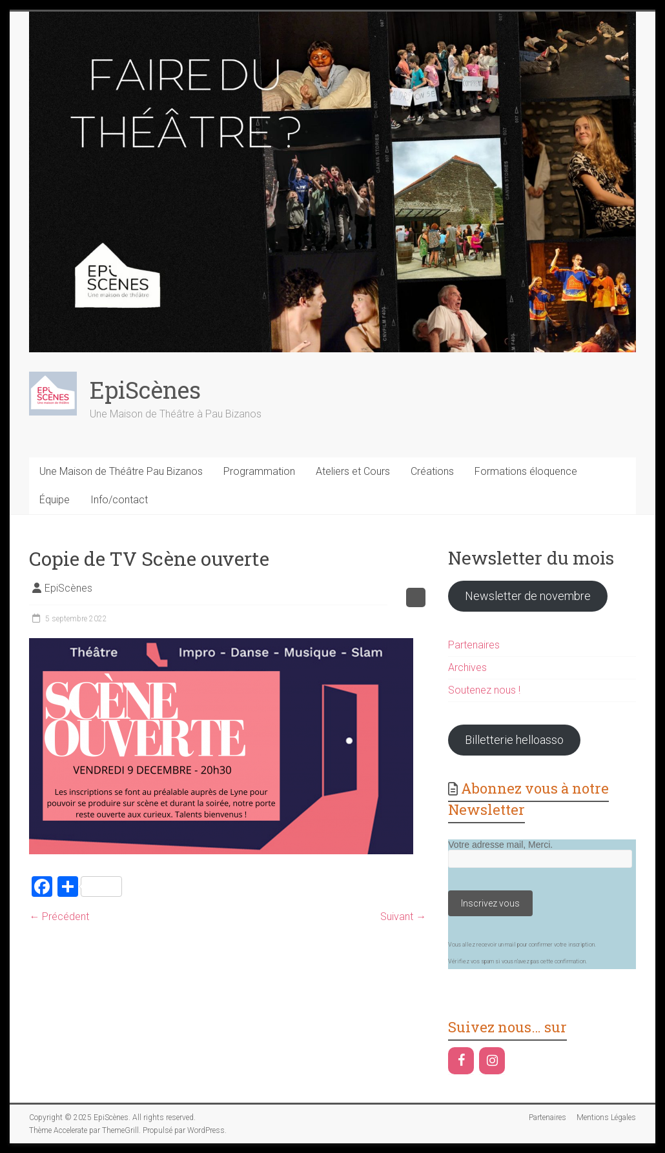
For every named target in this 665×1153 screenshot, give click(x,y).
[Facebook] (461, 1060)
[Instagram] (492, 1060)
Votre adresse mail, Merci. (500, 844)
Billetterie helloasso (514, 740)
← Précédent (59, 916)
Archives (467, 667)
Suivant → (403, 916)
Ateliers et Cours (353, 471)
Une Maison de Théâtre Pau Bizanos (121, 471)
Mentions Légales (606, 1117)
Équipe (54, 500)
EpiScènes (145, 389)
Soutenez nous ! (484, 690)
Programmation (259, 471)
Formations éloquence (526, 471)
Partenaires (474, 645)
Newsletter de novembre (528, 596)
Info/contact (119, 500)
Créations (432, 471)
